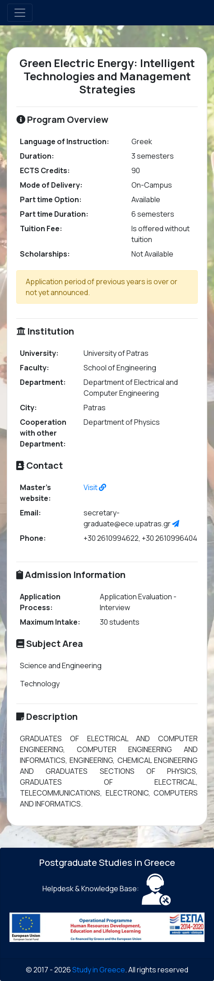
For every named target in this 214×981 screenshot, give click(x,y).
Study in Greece (98, 970)
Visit (95, 487)
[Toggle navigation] (20, 13)
